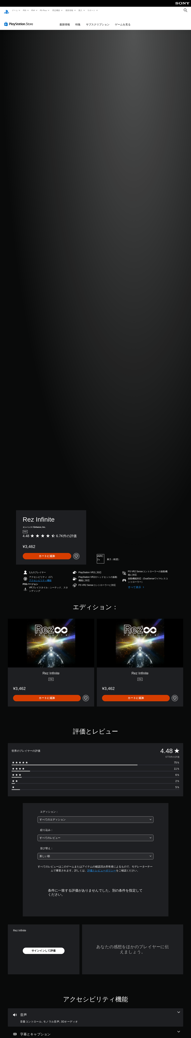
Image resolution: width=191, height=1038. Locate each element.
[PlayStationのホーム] (6, 10)
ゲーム (15, 10)
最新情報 (69, 10)
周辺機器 (56, 10)
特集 (78, 21)
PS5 (24, 10)
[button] (40, 577)
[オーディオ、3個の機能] (95, 1014)
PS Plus (43, 10)
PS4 (33, 10)
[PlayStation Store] (19, 20)
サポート (91, 10)
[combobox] (95, 816)
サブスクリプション (97, 21)
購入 (80, 10)
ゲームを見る (123, 21)
